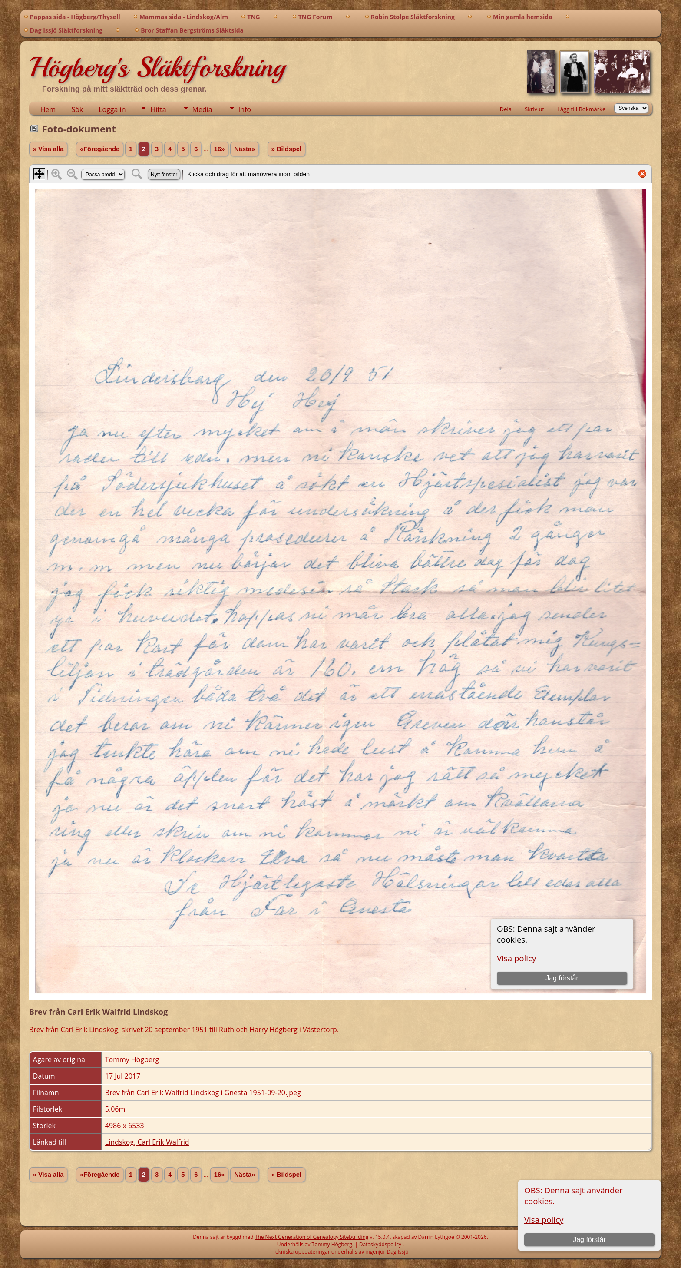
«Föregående (99, 149)
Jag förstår (589, 1239)
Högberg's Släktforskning (157, 67)
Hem (48, 109)
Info (244, 109)
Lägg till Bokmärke (581, 109)
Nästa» (244, 149)
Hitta (158, 109)
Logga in (112, 109)
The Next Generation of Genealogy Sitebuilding (312, 1237)
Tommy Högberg (332, 1244)
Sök (77, 109)
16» (219, 149)
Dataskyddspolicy (381, 1244)
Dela (506, 109)
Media (202, 109)
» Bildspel (286, 149)
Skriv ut (534, 109)
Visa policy (543, 1219)
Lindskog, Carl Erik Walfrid (147, 1142)
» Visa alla (48, 149)
